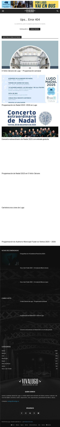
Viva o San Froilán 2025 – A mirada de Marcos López (34, 282)
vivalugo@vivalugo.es (13, 401)
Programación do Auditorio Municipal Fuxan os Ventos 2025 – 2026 (29, 242)
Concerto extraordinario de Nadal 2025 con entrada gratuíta (25, 139)
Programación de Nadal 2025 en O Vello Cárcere (21, 173)
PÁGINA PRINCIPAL (34, 29)
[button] (3, 11)
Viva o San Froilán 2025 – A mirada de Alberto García (34, 268)
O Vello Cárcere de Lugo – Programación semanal (21, 71)
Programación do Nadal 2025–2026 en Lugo (19, 105)
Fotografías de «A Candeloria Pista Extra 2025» (32, 253)
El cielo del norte (29, 421)
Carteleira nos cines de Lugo (13, 208)
